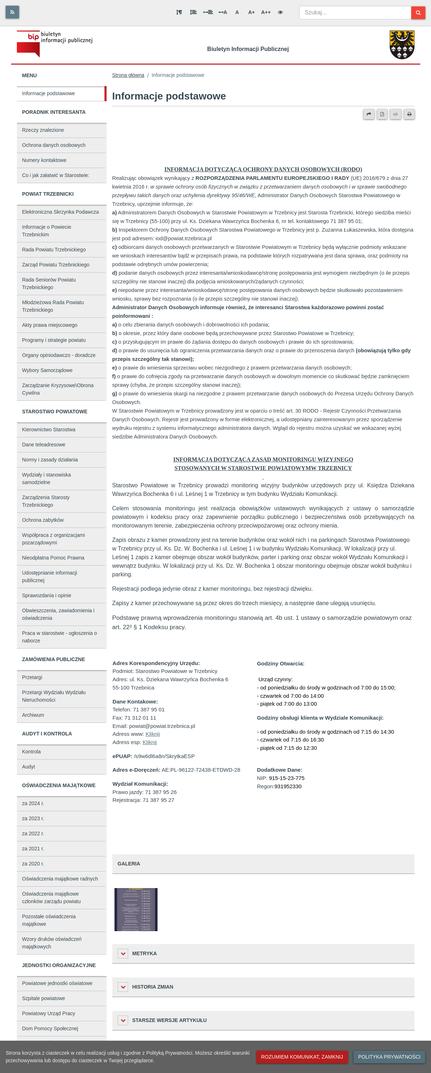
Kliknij (153, 734)
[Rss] (12, 12)
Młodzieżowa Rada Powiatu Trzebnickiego (53, 306)
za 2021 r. (33, 848)
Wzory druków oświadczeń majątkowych (52, 942)
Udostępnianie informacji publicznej (49, 576)
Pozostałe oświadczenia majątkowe (49, 920)
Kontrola (31, 751)
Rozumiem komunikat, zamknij (302, 1057)
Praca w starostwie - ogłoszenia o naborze (59, 637)
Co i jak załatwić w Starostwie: (56, 175)
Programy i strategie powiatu (54, 340)
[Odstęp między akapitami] (179, 12)
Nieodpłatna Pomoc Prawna (53, 558)
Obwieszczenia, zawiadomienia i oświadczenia (58, 614)
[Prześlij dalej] (369, 114)
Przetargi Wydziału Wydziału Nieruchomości (54, 696)
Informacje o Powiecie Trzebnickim (46, 230)
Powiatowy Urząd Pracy (48, 1013)
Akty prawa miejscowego (50, 325)
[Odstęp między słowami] (208, 12)
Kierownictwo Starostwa (49, 429)
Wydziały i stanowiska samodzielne (46, 478)
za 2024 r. (33, 803)
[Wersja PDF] (382, 114)
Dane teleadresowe (44, 444)
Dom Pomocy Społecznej (50, 1028)
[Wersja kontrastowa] (280, 12)
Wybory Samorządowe (47, 370)
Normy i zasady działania (50, 460)
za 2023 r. (33, 818)
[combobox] (355, 12)
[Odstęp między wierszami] (193, 12)
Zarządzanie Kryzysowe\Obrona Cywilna (58, 389)
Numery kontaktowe (44, 160)
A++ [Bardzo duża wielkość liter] (266, 12)
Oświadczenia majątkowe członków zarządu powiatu (51, 897)
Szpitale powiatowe (43, 998)
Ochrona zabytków (43, 520)
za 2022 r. (33, 833)
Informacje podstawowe (48, 93)
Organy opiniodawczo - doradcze (59, 355)
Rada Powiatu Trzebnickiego (54, 249)
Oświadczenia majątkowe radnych (60, 879)
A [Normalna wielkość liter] (237, 12)
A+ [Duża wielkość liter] (251, 12)
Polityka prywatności (389, 1057)
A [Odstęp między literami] (223, 12)
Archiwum (33, 715)
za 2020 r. (33, 864)
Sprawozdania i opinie (46, 595)
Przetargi (32, 677)
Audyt (28, 767)
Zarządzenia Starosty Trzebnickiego (46, 501)
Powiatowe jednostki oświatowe (57, 983)
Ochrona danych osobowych (54, 145)
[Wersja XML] (395, 114)
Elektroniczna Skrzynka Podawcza (60, 212)
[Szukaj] (418, 12)
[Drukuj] (409, 114)
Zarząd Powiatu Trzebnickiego (56, 265)
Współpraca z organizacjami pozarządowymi (53, 538)
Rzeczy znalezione (43, 130)
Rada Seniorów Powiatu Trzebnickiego (49, 283)
